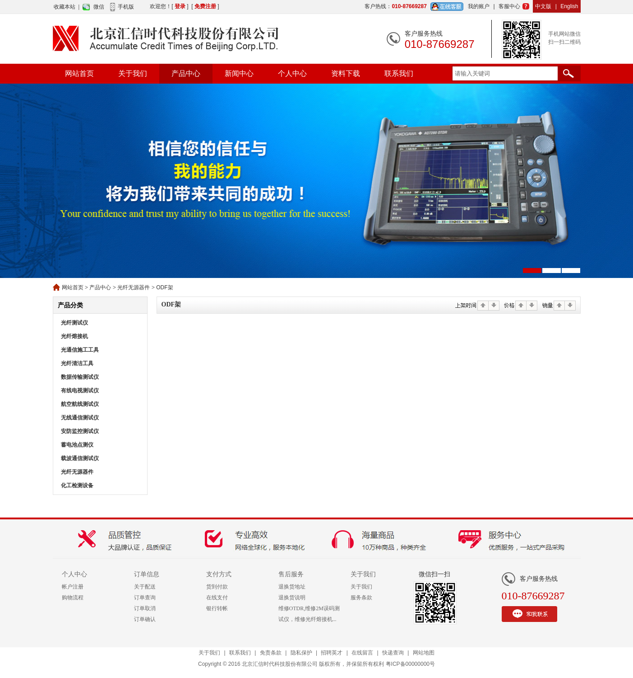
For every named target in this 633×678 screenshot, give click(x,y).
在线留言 (362, 653)
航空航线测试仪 (80, 404)
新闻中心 (239, 73)
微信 (98, 7)
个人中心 (292, 73)
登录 (180, 6)
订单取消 (145, 608)
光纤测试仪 (74, 323)
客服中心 (509, 6)
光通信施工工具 (80, 350)
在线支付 (217, 597)
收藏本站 (64, 7)
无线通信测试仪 (80, 417)
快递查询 (393, 653)
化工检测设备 (77, 485)
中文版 (543, 6)
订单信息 (146, 574)
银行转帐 (217, 608)
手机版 (126, 7)
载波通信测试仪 (80, 458)
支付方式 (218, 574)
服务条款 (361, 597)
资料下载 (345, 73)
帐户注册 (72, 587)
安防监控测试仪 (80, 431)
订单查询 (145, 597)
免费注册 (205, 6)
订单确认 (145, 619)
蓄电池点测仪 (77, 445)
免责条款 (271, 653)
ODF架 (164, 287)
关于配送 (145, 587)
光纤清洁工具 (77, 363)
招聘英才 (331, 653)
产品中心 (185, 73)
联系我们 (398, 73)
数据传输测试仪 (80, 377)
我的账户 (479, 6)
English (569, 6)
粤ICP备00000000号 (410, 664)
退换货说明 (291, 597)
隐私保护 (301, 653)
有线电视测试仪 (80, 390)
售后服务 (291, 574)
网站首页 (79, 73)
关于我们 (132, 73)
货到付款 (217, 587)
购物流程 (72, 597)
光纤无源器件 (133, 287)
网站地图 (423, 653)
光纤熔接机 (74, 336)
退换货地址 (291, 587)
